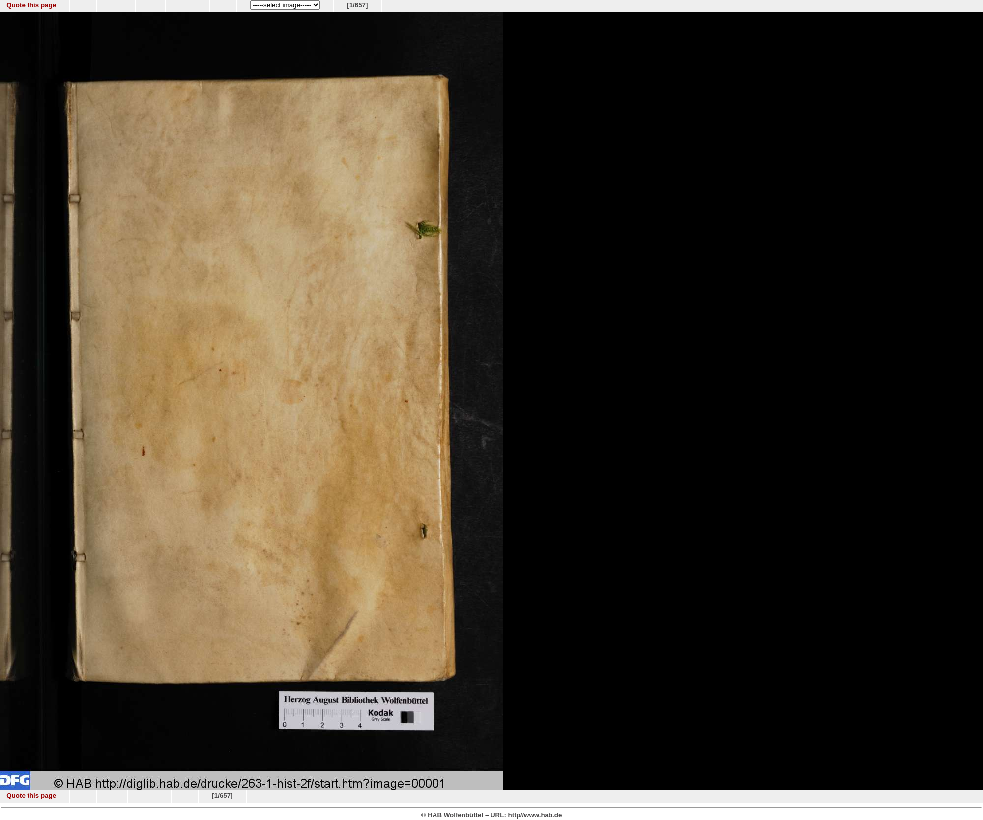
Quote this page (31, 5)
